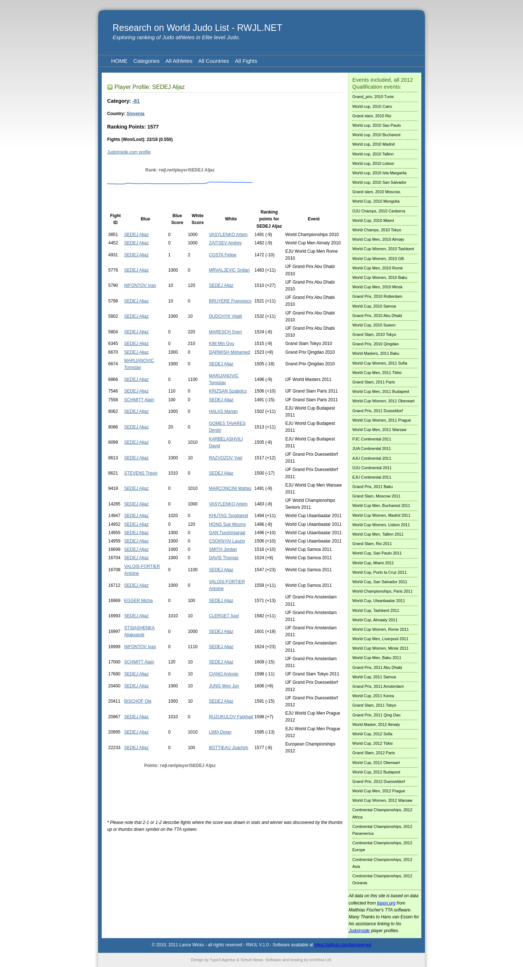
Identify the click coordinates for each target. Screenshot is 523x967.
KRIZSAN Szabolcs (228, 391)
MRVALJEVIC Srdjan (229, 270)
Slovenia (135, 113)
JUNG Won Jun (224, 685)
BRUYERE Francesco (230, 301)
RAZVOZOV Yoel (225, 457)
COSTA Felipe (222, 254)
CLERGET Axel (224, 615)
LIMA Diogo (220, 732)
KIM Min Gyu (221, 343)
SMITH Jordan (223, 549)
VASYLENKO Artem (228, 234)
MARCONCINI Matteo (230, 488)
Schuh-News (251, 960)
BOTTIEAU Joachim (228, 747)
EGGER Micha (138, 600)
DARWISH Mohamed (229, 352)
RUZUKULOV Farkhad (231, 716)
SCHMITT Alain (139, 399)
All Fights (246, 61)
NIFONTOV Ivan (140, 285)
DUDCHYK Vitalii (225, 316)
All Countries (213, 61)
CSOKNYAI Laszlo (227, 541)
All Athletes (179, 61)
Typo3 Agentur (223, 960)
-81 (135, 101)
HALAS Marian (223, 411)
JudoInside (359, 930)
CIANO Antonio (223, 674)
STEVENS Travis (140, 473)
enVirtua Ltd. (320, 960)
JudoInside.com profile (129, 152)
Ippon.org (386, 903)
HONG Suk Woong (227, 524)
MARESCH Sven (225, 331)
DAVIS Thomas (224, 557)
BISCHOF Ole (137, 701)
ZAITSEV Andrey (225, 242)
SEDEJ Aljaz (136, 234)
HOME (119, 61)
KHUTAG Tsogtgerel (228, 515)
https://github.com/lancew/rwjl (342, 944)
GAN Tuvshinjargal (227, 532)
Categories (146, 61)
